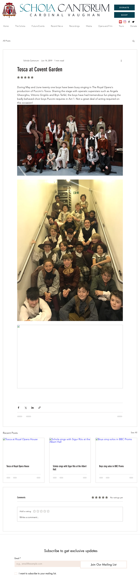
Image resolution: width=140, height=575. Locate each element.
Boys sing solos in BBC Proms (111, 466)
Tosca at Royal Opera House (17, 466)
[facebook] (129, 21)
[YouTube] (120, 21)
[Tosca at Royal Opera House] (23, 449)
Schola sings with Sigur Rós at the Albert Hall (69, 468)
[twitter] (133, 21)
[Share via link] (39, 407)
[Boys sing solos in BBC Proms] (116, 449)
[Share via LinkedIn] (32, 407)
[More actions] (121, 60)
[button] (133, 41)
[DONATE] (124, 7)
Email (18, 558)
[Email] (46, 564)
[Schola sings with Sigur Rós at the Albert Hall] (70, 449)
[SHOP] (124, 15)
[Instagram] (124, 21)
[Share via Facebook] (18, 407)
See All (134, 432)
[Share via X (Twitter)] (25, 407)
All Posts (6, 40)
